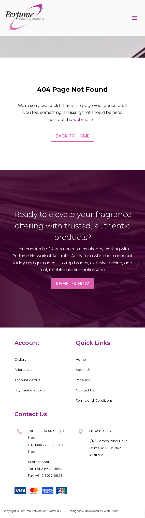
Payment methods (29, 390)
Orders (20, 359)
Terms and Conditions (94, 400)
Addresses (23, 369)
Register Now (72, 283)
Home (81, 359)
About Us (83, 369)
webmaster (84, 119)
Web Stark (111, 511)
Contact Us (85, 390)
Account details (27, 380)
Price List (83, 380)
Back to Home (72, 136)
